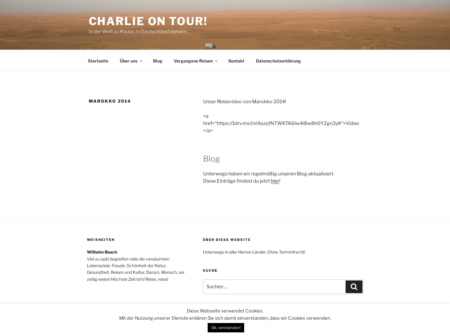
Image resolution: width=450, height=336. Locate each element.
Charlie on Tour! (148, 21)
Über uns (131, 60)
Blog (157, 60)
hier (275, 181)
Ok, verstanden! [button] (226, 327)
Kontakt (236, 60)
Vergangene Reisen (196, 60)
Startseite (98, 60)
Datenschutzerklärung (278, 60)
